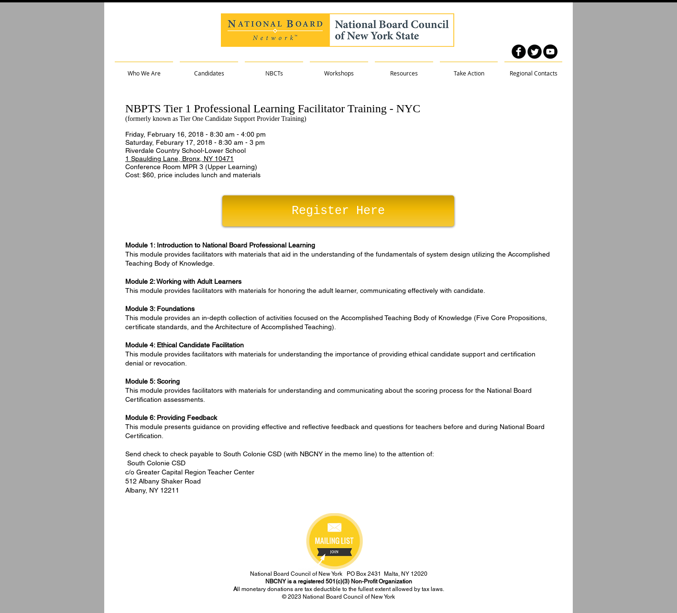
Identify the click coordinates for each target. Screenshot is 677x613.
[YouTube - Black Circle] (550, 51)
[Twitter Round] (534, 51)
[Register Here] (338, 210)
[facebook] (519, 51)
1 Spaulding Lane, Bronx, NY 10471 (179, 158)
